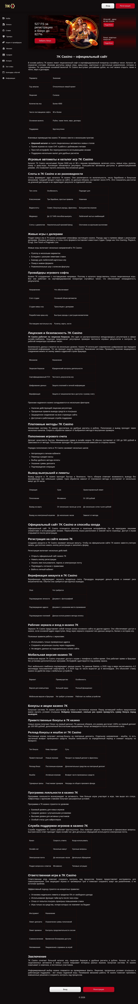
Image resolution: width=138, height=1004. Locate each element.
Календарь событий (11, 72)
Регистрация (125, 6)
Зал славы (7, 66)
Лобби (6, 18)
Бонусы (7, 24)
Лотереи (7, 61)
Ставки (6, 30)
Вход (108, 6)
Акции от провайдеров (12, 42)
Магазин (7, 48)
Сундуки (7, 54)
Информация (8, 78)
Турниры (7, 36)
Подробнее (108, 25)
